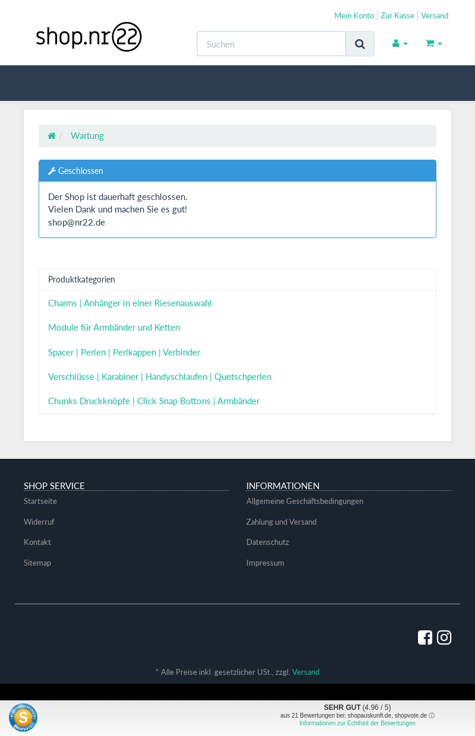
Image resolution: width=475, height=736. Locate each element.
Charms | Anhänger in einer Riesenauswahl (130, 302)
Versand (434, 15)
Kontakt (37, 542)
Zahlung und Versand (281, 521)
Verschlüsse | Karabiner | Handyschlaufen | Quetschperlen (159, 376)
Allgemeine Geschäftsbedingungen (304, 501)
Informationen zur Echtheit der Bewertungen (357, 723)
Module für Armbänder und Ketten (114, 327)
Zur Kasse (397, 15)
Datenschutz (267, 542)
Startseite (40, 501)
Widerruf (39, 521)
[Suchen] (271, 43)
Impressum (265, 562)
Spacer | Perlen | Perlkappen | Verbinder (124, 352)
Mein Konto (354, 15)
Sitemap (37, 562)
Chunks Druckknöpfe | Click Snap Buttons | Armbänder (153, 400)
